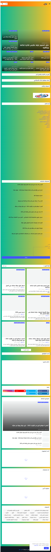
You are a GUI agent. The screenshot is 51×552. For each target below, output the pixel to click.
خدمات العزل (24, 517)
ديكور (17, 517)
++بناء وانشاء (47, 124)
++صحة (48, 126)
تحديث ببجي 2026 (19, 312)
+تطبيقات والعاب (46, 116)
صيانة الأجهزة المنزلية (9, 517)
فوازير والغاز (35, 520)
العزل (12, 513)
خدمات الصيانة (33, 517)
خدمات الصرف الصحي (43, 517)
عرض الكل (4, 266)
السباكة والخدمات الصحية (42, 513)
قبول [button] (46, 548)
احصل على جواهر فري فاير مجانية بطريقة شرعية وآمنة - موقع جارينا (27, 190)
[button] (49, 4)
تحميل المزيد (26, 350)
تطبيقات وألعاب (34, 515)
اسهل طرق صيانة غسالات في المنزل (14, 285)
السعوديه (32, 513)
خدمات (26, 515)
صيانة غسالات (45, 520)
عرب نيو (20, 550)
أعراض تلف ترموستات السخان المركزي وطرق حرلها (31, 223)
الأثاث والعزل (26, 510)
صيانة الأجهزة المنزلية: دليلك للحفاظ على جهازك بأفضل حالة (38, 312)
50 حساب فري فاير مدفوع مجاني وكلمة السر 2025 (31, 212)
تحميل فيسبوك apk (37, 195)
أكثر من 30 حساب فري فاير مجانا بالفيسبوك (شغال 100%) (29, 184)
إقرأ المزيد (35, 545)
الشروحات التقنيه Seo (21, 513)
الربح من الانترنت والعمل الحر (44, 111)
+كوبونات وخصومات (45, 118)
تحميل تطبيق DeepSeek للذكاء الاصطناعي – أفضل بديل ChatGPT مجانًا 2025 (25, 217)
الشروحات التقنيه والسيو (44, 114)
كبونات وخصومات (24, 520)
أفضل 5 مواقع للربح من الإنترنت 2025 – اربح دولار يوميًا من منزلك (28, 206)
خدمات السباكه (7, 515)
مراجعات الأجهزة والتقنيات (11, 520)
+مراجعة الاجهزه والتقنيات (44, 119)
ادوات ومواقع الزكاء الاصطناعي (43, 112)
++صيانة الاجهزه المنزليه (44, 122)
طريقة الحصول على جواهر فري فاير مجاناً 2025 (32, 228)
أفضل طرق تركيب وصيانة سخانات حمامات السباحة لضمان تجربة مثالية (38, 339)
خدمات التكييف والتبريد (18, 515)
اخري (49, 115)
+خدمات (48, 120)
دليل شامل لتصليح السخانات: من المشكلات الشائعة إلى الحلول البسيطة (26, 233)
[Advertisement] (25, 18)
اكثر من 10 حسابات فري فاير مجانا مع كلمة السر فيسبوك (29, 201)
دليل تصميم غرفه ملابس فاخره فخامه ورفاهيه (39, 286)
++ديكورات (47, 123)
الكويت (6, 513)
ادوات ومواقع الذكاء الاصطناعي (41, 510)
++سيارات (48, 127)
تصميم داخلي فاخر (44, 515)
